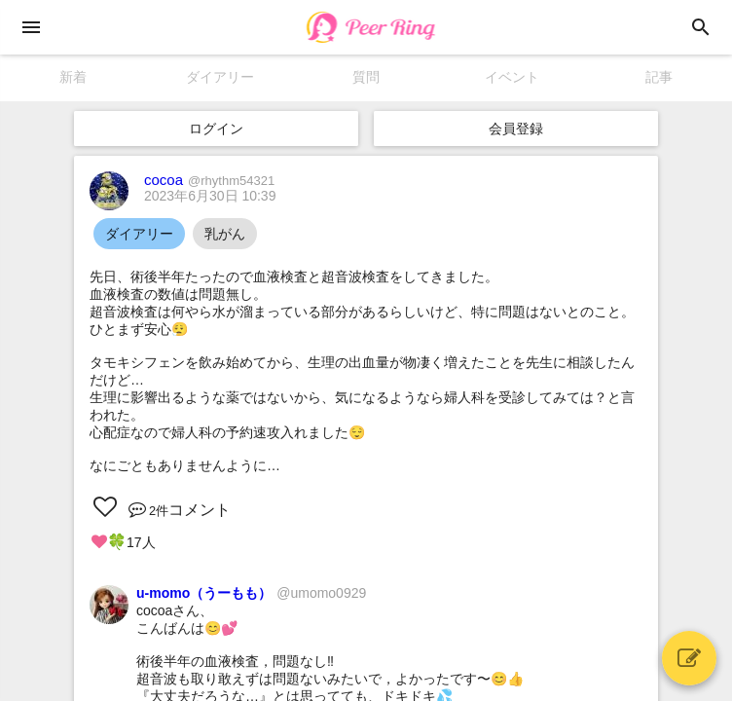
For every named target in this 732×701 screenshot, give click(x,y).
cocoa (209, 179)
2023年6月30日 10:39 (209, 195)
